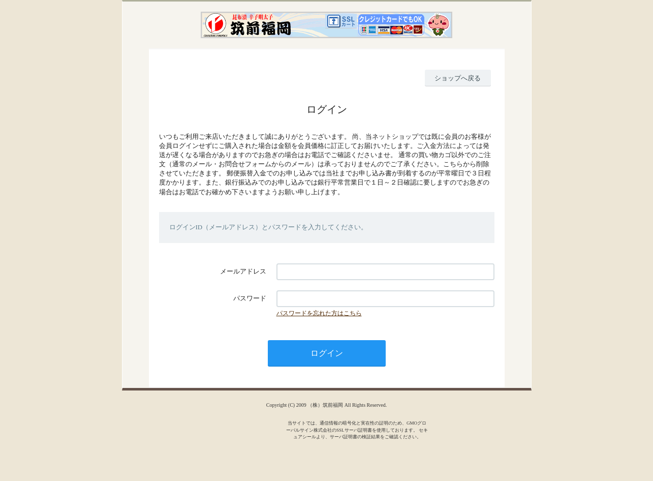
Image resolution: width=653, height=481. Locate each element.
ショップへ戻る (457, 78)
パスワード (249, 298)
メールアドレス (243, 271)
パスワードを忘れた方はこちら (319, 313)
